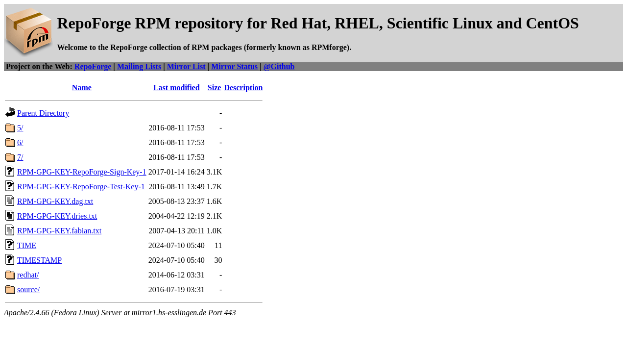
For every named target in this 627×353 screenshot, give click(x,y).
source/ (28, 289)
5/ (20, 128)
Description (243, 87)
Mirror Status (234, 66)
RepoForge (93, 66)
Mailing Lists (139, 66)
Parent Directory (43, 113)
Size (214, 87)
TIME (26, 245)
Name (82, 87)
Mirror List (186, 66)
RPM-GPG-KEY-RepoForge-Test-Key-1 (81, 186)
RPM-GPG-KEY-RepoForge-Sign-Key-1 (81, 172)
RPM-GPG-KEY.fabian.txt (59, 231)
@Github (279, 66)
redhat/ (28, 275)
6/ (20, 142)
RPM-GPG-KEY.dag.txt (55, 201)
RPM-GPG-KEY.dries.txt (57, 216)
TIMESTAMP (39, 260)
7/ (20, 157)
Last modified (176, 87)
